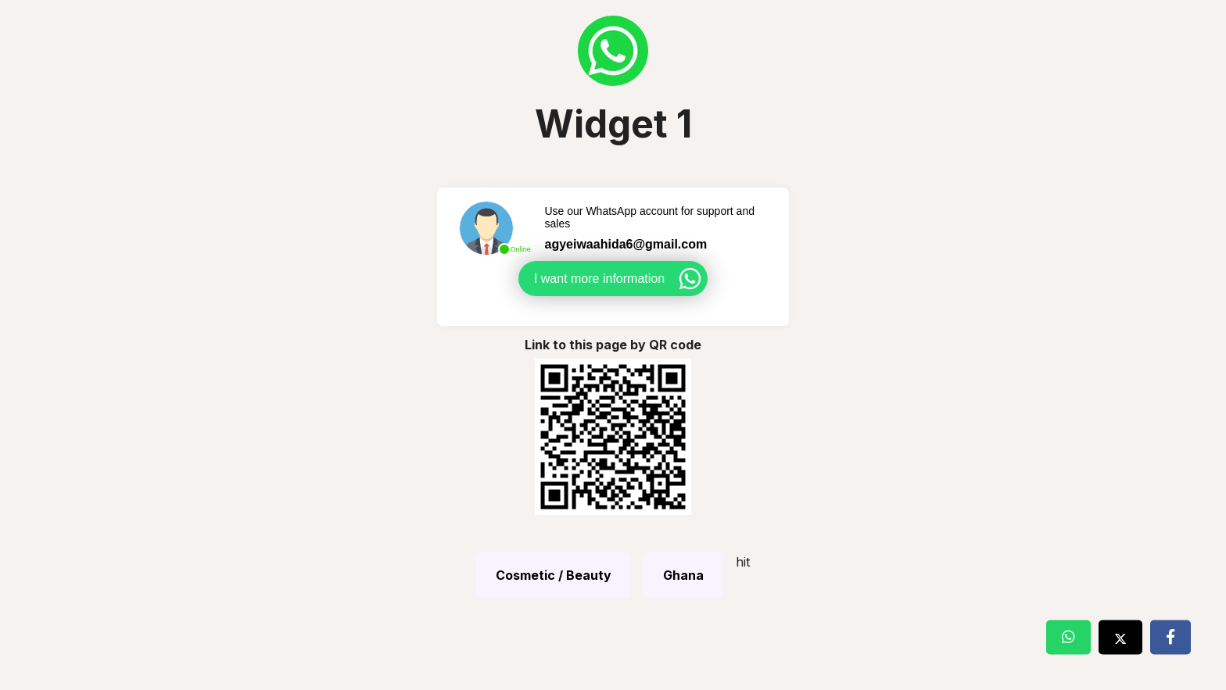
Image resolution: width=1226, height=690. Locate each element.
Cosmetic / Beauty (553, 575)
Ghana (683, 575)
